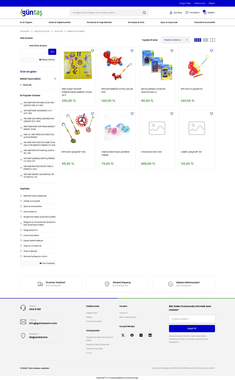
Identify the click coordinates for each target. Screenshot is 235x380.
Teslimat (123, 313)
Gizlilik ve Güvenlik (94, 348)
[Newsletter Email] (192, 319)
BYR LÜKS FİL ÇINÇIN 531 (191, 88)
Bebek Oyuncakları (76, 31)
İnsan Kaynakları (94, 321)
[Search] (109, 12)
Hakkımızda (91, 313)
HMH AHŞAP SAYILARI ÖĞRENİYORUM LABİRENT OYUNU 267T (77, 92)
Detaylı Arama (47, 59)
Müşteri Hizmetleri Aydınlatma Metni (99, 339)
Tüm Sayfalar (47, 263)
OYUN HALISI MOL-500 (151, 151)
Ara (52, 51)
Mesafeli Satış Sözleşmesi (97, 344)
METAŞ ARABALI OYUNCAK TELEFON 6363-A (153, 90)
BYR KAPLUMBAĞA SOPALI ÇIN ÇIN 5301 (117, 90)
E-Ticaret (110, 378)
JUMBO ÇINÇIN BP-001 (191, 151)
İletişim (89, 317)
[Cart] (209, 12)
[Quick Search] (33, 51)
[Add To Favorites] (92, 50)
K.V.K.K (89, 353)
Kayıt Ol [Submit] (192, 328)
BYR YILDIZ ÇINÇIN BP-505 (74, 151)
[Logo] (31, 12)
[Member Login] (175, 12)
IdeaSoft (101, 378)
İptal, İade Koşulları (128, 317)
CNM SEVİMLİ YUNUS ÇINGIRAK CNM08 (115, 153)
